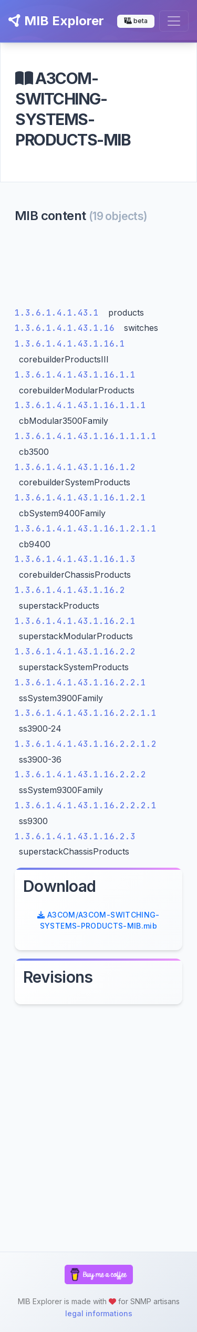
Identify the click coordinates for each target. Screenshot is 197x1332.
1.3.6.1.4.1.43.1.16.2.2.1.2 (86, 744)
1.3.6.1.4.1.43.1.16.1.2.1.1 (86, 528)
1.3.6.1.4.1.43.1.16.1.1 (75, 374)
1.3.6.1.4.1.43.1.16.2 (70, 590)
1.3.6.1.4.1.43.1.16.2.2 (75, 651)
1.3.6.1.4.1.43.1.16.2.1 (75, 621)
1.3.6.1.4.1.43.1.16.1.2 (75, 467)
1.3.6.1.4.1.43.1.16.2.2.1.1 (86, 713)
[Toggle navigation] (174, 21)
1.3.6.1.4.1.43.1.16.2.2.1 (80, 682)
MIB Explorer (56, 20)
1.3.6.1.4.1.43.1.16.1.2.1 (80, 497)
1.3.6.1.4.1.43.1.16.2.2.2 (80, 774)
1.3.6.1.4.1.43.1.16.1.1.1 (80, 405)
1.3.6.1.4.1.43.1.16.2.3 (75, 836)
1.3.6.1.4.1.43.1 (59, 312)
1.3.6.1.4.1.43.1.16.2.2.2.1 (86, 805)
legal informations (98, 1313)
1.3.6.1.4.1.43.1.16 (67, 328)
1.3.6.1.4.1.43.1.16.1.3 (75, 559)
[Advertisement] (98, 268)
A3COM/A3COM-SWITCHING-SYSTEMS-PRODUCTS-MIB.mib (98, 920)
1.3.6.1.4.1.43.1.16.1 (70, 343)
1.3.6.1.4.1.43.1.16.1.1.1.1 (86, 436)
